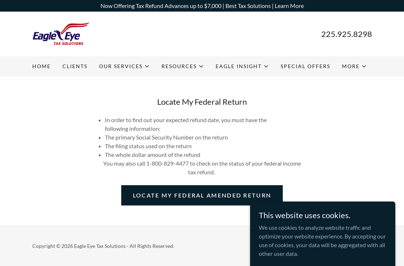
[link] (61, 33)
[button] (124, 66)
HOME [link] (41, 66)
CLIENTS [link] (74, 66)
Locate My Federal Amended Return (202, 195)
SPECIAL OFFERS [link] (305, 66)
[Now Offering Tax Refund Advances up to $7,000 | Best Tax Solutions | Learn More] (202, 5)
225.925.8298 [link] (346, 34)
